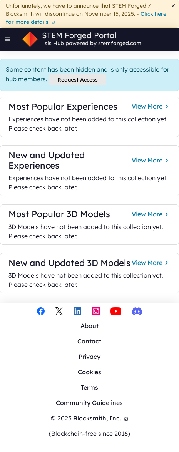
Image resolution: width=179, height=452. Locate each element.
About (89, 326)
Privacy (89, 356)
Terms (89, 387)
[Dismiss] (173, 6)
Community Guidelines (89, 403)
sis (48, 43)
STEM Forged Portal (79, 35)
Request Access (77, 79)
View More (151, 106)
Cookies (89, 372)
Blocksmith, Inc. (100, 418)
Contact (89, 341)
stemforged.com (119, 43)
